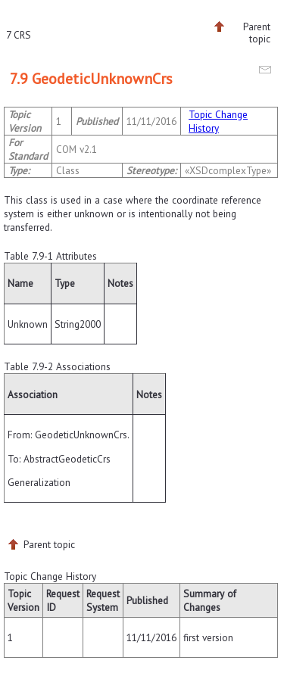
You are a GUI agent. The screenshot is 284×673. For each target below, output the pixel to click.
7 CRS (18, 35)
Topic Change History (218, 121)
